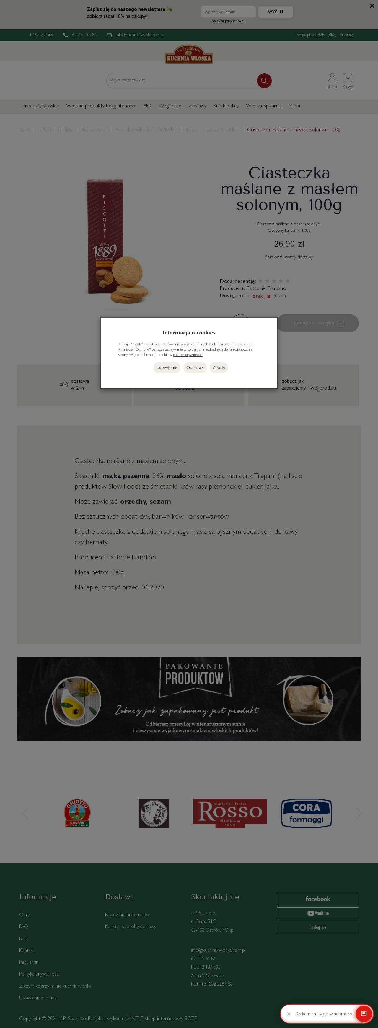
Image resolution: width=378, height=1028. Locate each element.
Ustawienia (166, 367)
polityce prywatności (188, 355)
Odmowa (195, 367)
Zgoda (219, 367)
